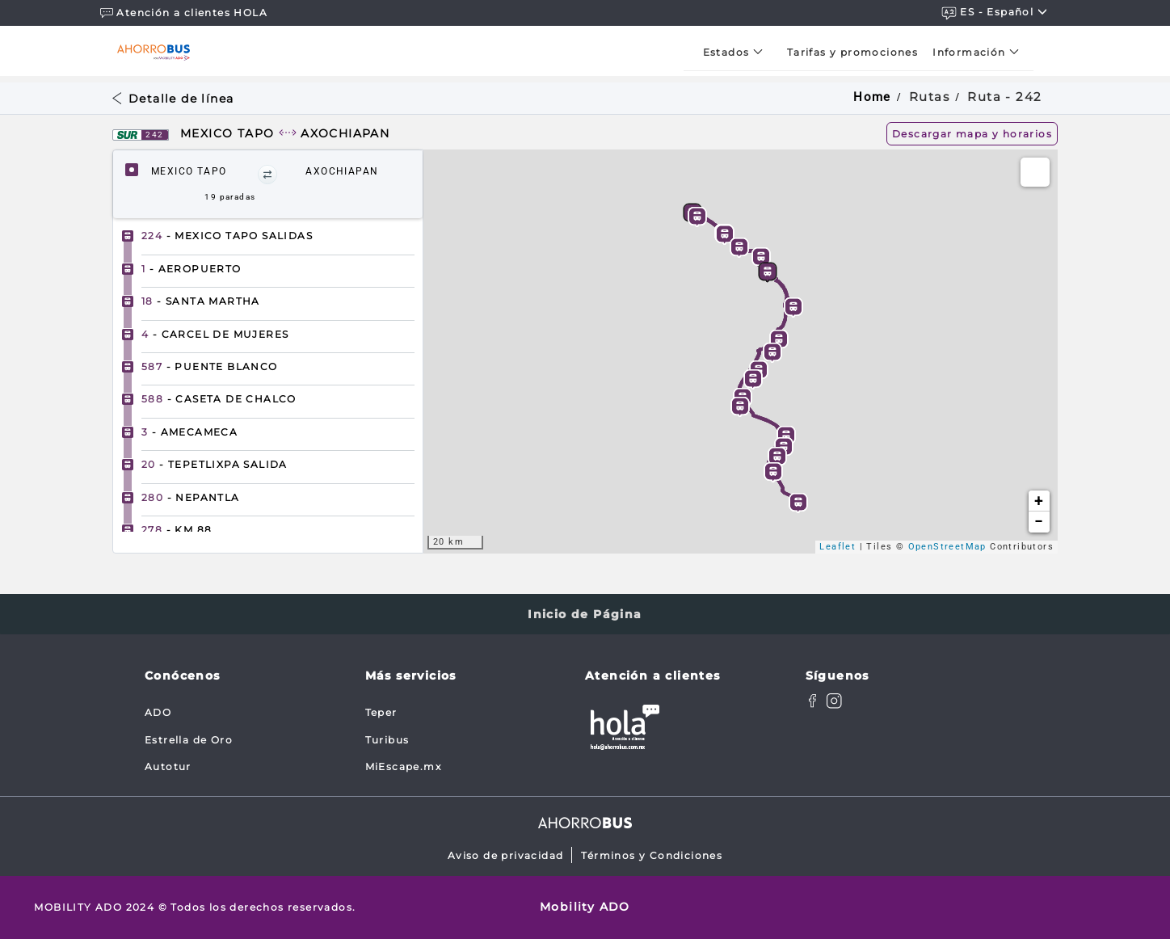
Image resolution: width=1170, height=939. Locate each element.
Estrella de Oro (189, 740)
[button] (267, 174)
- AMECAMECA (189, 432)
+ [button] (1038, 500)
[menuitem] (737, 52)
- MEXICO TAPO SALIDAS (227, 235)
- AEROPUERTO (191, 269)
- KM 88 (176, 530)
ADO (158, 712)
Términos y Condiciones (651, 855)
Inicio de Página (585, 614)
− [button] (1038, 521)
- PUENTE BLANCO (209, 366)
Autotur (168, 766)
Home (872, 97)
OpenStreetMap (947, 546)
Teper (381, 712)
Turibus (387, 740)
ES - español (994, 12)
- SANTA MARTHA (200, 301)
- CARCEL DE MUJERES (214, 334)
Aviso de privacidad (506, 855)
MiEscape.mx (403, 766)
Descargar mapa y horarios (972, 134)
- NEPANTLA (190, 497)
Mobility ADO (585, 906)
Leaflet (837, 546)
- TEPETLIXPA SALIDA (214, 464)
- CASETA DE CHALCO (219, 399)
